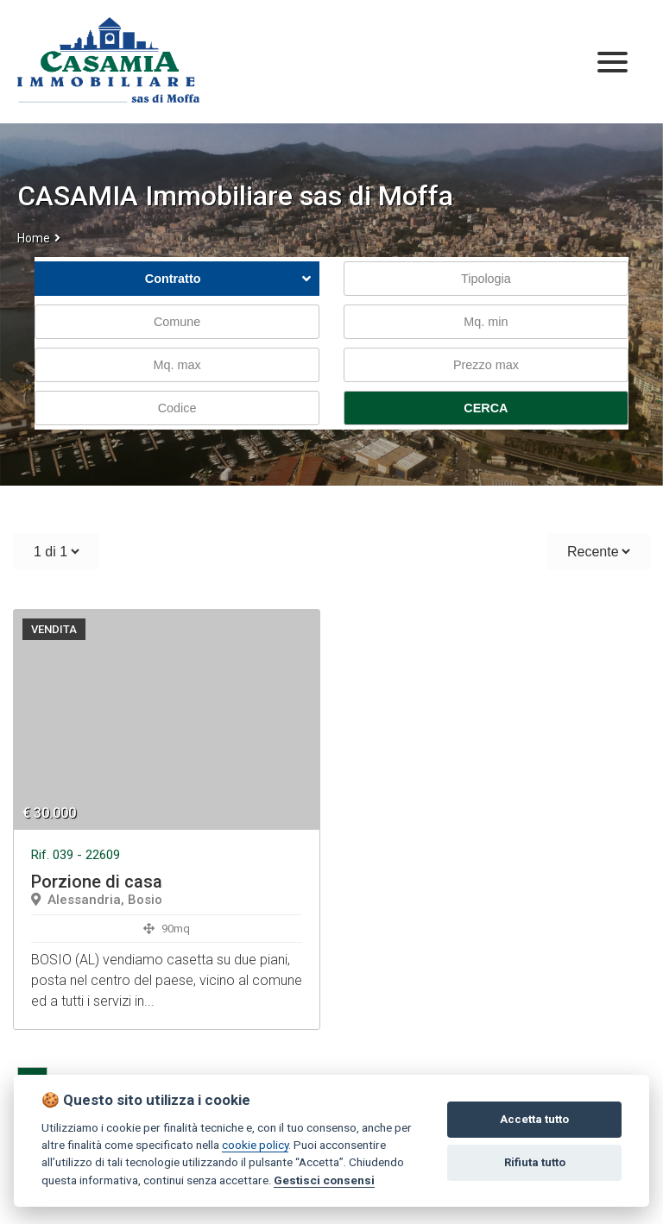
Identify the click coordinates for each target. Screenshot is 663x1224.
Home (33, 238)
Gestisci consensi (324, 1180)
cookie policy (255, 1145)
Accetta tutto (534, 1119)
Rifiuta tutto (534, 1162)
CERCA (486, 408)
